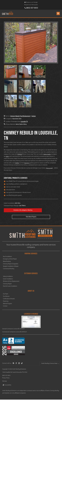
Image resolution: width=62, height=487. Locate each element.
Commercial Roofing (8, 268)
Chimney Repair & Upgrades (10, 264)
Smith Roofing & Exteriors (19, 369)
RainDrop (26, 163)
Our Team (5, 294)
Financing (5, 301)
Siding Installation (8, 276)
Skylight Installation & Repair (10, 266)
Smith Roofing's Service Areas (49, 363)
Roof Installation (7, 256)
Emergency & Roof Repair (10, 259)
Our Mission (6, 296)
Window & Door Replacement (11, 281)
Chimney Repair (7, 283)
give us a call (49, 168)
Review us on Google (31, 2)
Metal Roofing (7, 261)
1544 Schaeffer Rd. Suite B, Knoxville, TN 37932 (14, 372)
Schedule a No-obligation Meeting (22, 210)
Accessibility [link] (6, 385)
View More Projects (31, 217)
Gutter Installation (8, 279)
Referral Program (7, 303)
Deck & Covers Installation (10, 286)
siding (7, 156)
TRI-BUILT (19, 154)
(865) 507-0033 (32, 8)
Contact (5, 306)
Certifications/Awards (9, 298)
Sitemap (4, 381)
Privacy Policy (6, 378)
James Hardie (47, 154)
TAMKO (17, 163)
